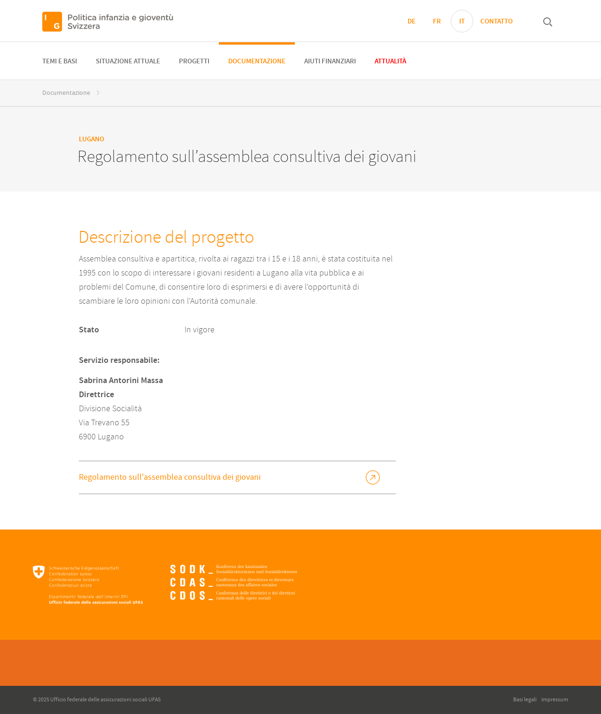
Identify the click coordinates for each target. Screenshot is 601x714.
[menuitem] (59, 60)
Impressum (554, 699)
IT (462, 21)
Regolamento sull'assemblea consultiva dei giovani (170, 477)
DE (412, 21)
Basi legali (525, 699)
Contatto (496, 21)
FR (437, 21)
